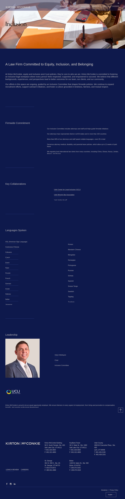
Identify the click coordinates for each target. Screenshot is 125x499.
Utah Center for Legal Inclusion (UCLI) (67, 190)
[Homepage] (24, 443)
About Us (63, 6)
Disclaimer (104, 490)
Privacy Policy (114, 490)
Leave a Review (12, 470)
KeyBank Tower (74, 443)
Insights (95, 6)
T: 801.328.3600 (50, 450)
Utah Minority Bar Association (64, 195)
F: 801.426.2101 (100, 454)
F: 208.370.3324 (75, 470)
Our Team (74, 6)
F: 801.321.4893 (50, 452)
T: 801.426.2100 (99, 452)
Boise (71, 461)
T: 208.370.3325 (75, 468)
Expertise (85, 6)
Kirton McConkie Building (53, 443)
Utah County (98, 443)
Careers (115, 6)
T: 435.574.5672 (50, 468)
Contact (105, 6)
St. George (48, 461)
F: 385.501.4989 (50, 470)
